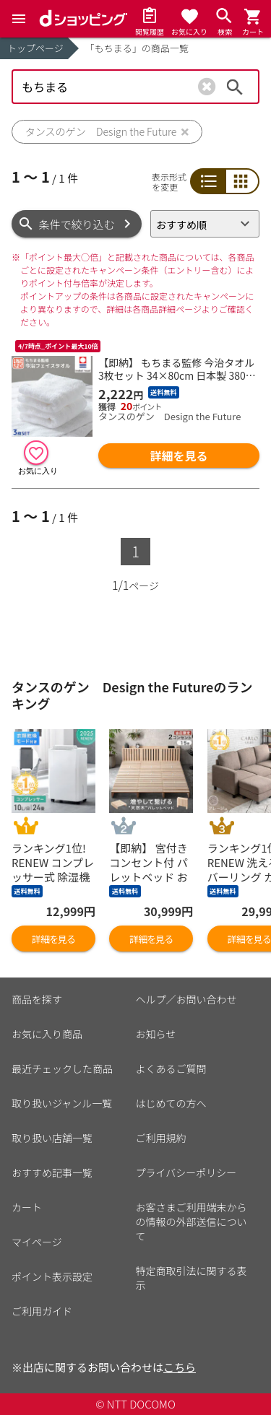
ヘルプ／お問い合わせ (186, 999)
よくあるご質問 (171, 1068)
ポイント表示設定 (52, 1276)
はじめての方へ (171, 1103)
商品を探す (37, 999)
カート (27, 1207)
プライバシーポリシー (186, 1172)
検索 (235, 87)
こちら (179, 1367)
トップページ (35, 48)
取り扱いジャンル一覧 (62, 1103)
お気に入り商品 (47, 1034)
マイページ (37, 1242)
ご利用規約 (161, 1138)
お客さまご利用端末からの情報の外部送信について (191, 1221)
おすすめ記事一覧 (52, 1172)
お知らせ (156, 1034)
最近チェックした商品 (62, 1068)
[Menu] (19, 19)
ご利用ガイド (42, 1311)
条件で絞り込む (77, 224)
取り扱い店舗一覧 (52, 1138)
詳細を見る (179, 455)
